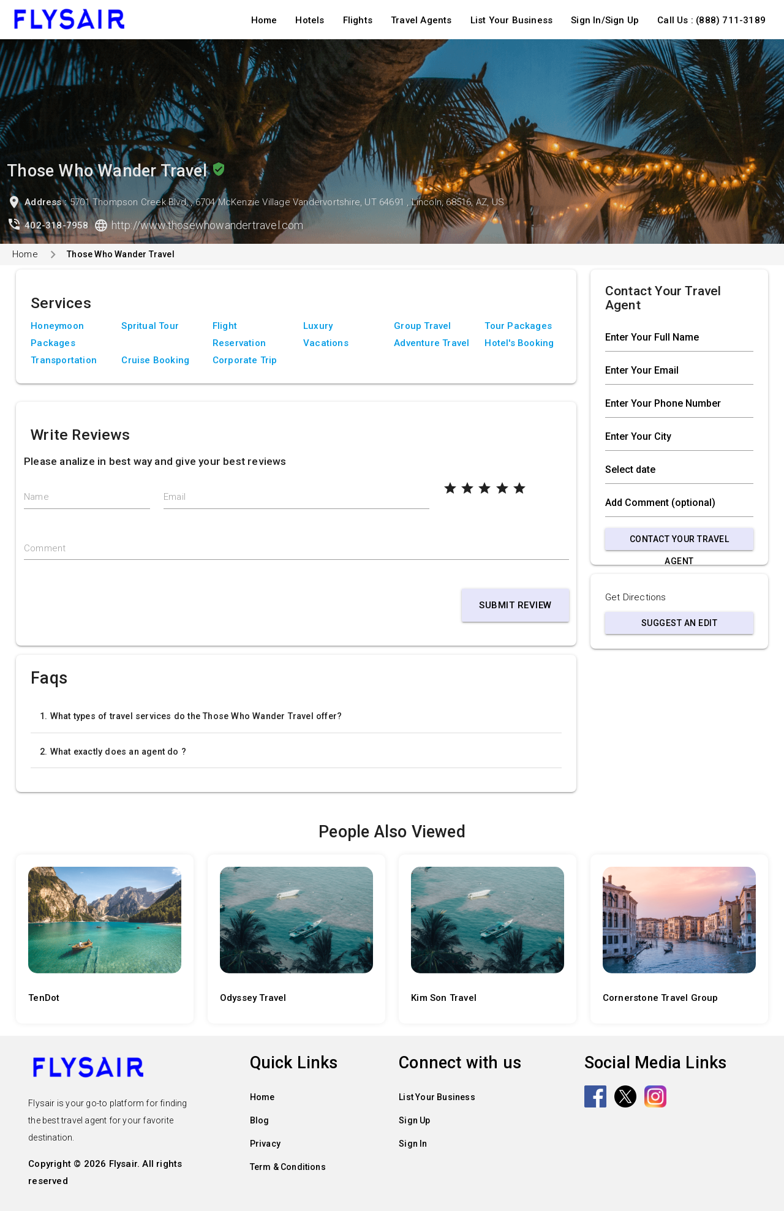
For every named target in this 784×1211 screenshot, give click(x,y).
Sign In (413, 1144)
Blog (260, 1120)
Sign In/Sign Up (605, 20)
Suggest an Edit (679, 623)
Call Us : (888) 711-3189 (711, 20)
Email (175, 496)
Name (36, 496)
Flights (357, 20)
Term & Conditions (288, 1167)
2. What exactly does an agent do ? (113, 751)
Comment (45, 548)
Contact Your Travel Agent (679, 542)
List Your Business (511, 20)
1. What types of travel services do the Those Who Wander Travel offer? (191, 716)
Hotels (309, 20)
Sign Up (414, 1120)
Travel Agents (421, 20)
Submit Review (515, 605)
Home (264, 20)
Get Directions (635, 597)
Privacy (265, 1144)
